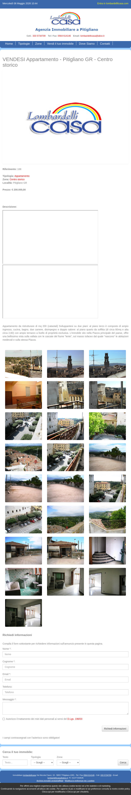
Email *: (7, 674)
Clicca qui (46, 792)
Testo (5, 757)
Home (9, 43)
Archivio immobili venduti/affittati (50, 781)
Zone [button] (38, 43)
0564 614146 (64, 36)
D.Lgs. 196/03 (74, 719)
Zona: (60, 757)
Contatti (105, 43)
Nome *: (7, 648)
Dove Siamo (87, 43)
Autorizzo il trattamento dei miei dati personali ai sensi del (42, 719)
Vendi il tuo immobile (60, 43)
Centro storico (17, 179)
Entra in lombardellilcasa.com (112, 3)
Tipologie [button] (24, 43)
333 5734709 (39, 36)
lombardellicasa (29, 775)
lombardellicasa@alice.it (92, 36)
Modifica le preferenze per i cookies (79, 781)
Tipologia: (36, 757)
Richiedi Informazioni (115, 728)
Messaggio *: (9, 699)
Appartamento (22, 176)
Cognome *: (9, 661)
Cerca (123, 762)
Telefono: (7, 686)
